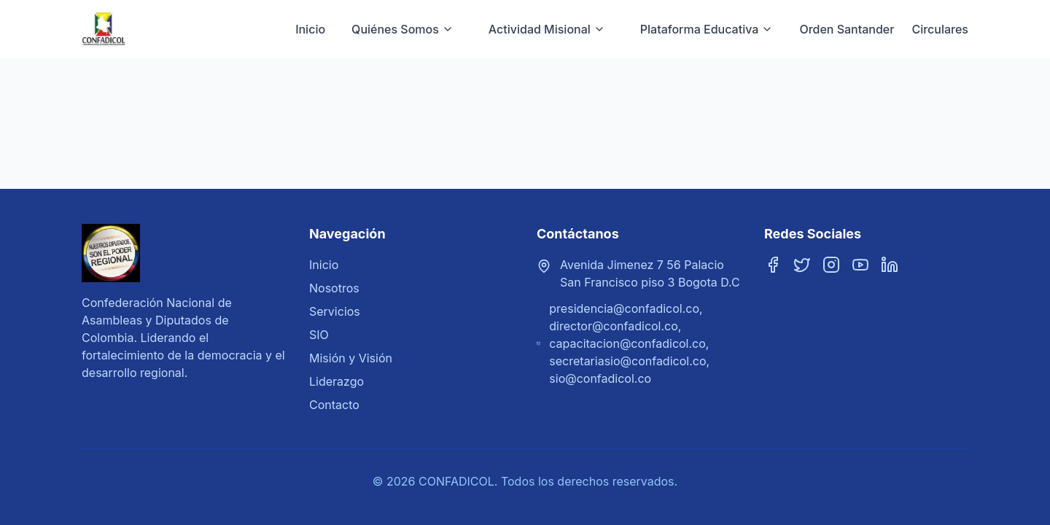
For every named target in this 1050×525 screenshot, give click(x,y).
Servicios (334, 311)
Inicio (310, 29)
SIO (319, 334)
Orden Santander (846, 29)
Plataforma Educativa (707, 29)
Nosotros (334, 288)
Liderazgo (336, 381)
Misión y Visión (350, 358)
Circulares (939, 29)
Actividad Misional (547, 29)
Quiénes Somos (402, 29)
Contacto (334, 404)
